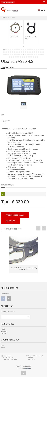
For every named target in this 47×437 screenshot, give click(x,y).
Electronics (13, 17)
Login (2, 405)
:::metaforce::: (27, 427)
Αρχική (3, 389)
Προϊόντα (4, 17)
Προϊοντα (3, 393)
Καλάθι (3, 407)
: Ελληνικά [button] (8, 2)
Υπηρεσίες (4, 391)
